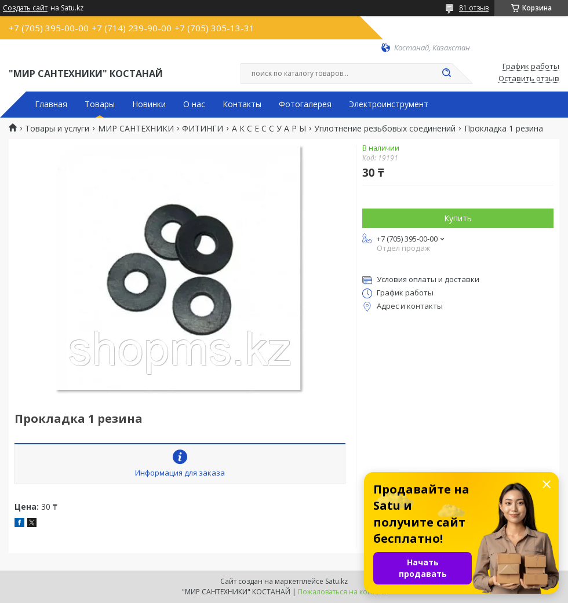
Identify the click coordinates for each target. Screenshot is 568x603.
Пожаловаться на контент (342, 592)
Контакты (242, 104)
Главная (51, 104)
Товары (100, 104)
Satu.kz (336, 581)
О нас (194, 104)
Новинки (149, 104)
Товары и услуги (57, 128)
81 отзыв (474, 8)
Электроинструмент (388, 104)
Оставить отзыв (528, 79)
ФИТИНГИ (202, 128)
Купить (458, 218)
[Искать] (446, 73)
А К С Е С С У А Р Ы (269, 128)
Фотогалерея (305, 104)
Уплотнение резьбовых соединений (385, 128)
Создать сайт (25, 8)
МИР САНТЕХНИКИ (136, 128)
